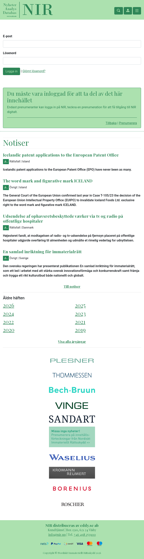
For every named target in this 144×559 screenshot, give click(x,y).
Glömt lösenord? (33, 71)
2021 (80, 321)
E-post (7, 36)
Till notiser (72, 286)
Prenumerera (128, 123)
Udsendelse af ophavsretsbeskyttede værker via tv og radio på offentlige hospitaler (63, 218)
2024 (8, 313)
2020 (8, 329)
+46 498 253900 (85, 535)
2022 (8, 321)
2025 (80, 305)
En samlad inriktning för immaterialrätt (42, 251)
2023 (80, 313)
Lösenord (9, 53)
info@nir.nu (57, 535)
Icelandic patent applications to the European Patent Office (61, 155)
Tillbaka (111, 123)
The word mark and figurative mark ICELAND (47, 180)
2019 (80, 329)
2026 (8, 305)
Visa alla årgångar (72, 342)
